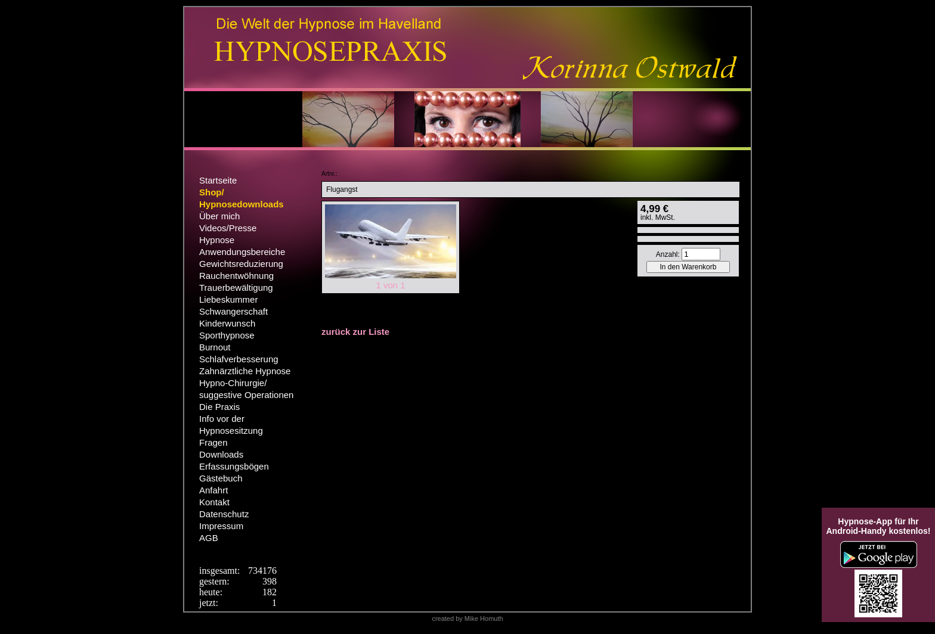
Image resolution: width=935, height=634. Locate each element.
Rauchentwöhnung (236, 276)
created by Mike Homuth (467, 618)
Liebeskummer (228, 299)
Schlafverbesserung (238, 359)
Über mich (219, 216)
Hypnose (216, 240)
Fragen (213, 442)
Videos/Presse (227, 228)
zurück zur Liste (355, 332)
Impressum (221, 526)
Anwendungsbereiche (242, 252)
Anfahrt (213, 490)
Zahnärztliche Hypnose (244, 371)
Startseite (218, 180)
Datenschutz (224, 514)
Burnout (215, 347)
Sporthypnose (227, 335)
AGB (208, 538)
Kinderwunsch (227, 323)
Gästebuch (221, 478)
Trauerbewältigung (236, 287)
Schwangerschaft (233, 311)
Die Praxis (219, 407)
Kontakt (214, 502)
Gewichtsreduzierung (241, 264)
